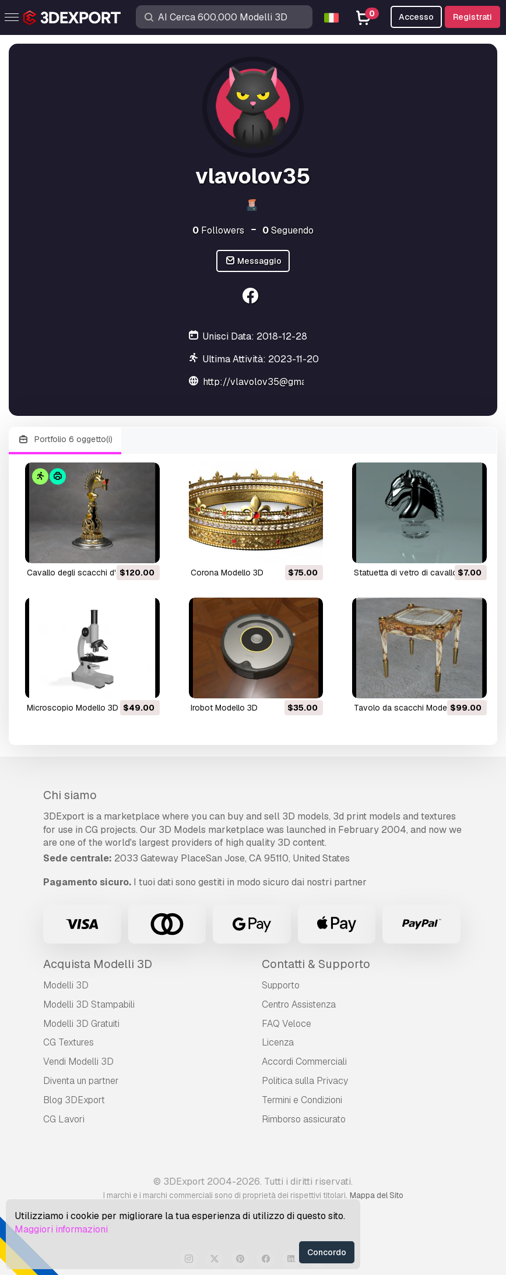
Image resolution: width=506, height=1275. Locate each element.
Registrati (472, 17)
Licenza (278, 1042)
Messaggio (253, 261)
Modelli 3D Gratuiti (81, 1024)
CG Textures (68, 1042)
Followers (218, 230)
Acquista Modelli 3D (97, 964)
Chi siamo (70, 795)
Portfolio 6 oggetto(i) (65, 439)
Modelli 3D (66, 985)
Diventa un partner (81, 1081)
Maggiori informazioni (61, 1229)
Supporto (281, 985)
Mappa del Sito (376, 1195)
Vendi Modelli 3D (78, 1061)
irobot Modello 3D (224, 707)
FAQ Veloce (286, 1024)
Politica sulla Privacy (305, 1081)
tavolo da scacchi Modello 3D (411, 707)
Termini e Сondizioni (302, 1100)
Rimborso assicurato (304, 1119)
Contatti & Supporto (316, 964)
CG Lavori (64, 1119)
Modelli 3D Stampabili (89, 1004)
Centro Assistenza (299, 1004)
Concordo (326, 1252)
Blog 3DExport (74, 1100)
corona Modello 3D (227, 572)
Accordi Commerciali (304, 1061)
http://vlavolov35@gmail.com (267, 382)
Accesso (416, 17)
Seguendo (288, 230)
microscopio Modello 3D (72, 707)
